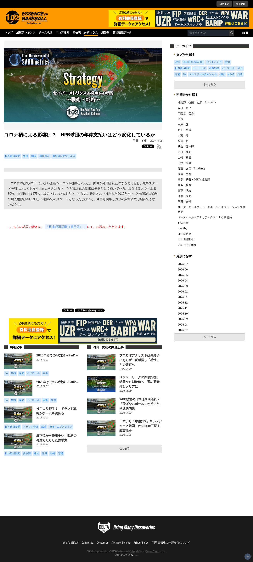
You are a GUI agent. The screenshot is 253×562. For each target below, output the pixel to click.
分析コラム (91, 33)
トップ (9, 33)
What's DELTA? (70, 542)
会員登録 (240, 4)
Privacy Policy (141, 542)
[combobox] (208, 33)
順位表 (77, 33)
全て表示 (125, 448)
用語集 (105, 33)
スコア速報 (62, 33)
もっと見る (209, 84)
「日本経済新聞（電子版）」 (66, 226)
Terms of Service (121, 542)
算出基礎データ (122, 33)
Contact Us (102, 542)
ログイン (224, 4)
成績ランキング (25, 33)
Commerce (87, 542)
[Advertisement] (83, 265)
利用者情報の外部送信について (171, 542)
